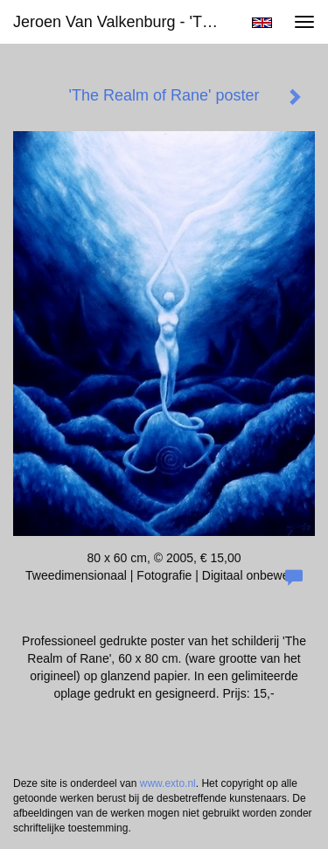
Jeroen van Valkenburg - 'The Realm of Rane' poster (125, 22)
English (262, 22)
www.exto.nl (168, 783)
